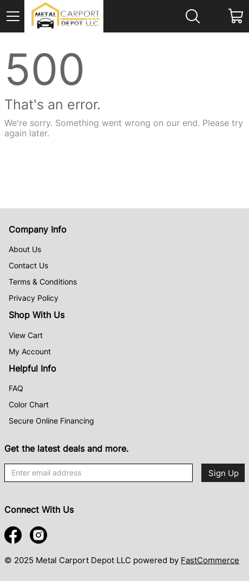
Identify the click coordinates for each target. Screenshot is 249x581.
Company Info (38, 229)
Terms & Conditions (43, 281)
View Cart (26, 335)
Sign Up (223, 473)
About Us (25, 249)
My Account (30, 351)
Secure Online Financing (51, 420)
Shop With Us (36, 314)
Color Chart (29, 404)
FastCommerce (210, 560)
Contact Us (28, 265)
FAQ (16, 388)
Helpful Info (32, 368)
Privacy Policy (33, 297)
